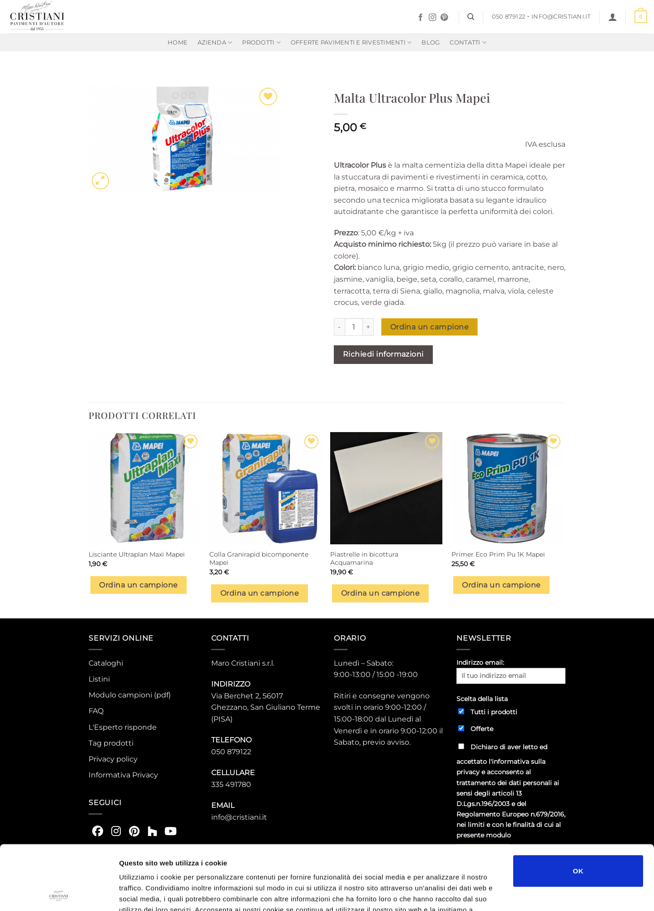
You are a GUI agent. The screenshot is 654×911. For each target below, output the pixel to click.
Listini (99, 679)
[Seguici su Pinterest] (444, 18)
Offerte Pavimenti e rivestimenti (351, 42)
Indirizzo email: (510, 671)
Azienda (215, 42)
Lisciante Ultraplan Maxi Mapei (137, 554)
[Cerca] (470, 16)
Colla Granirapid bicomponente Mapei (258, 558)
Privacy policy (113, 759)
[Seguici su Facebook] (420, 18)
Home (178, 42)
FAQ (96, 711)
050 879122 (508, 16)
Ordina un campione (429, 327)
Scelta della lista (482, 699)
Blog (430, 42)
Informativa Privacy (123, 775)
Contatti (468, 42)
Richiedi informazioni (383, 354)
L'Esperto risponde (123, 727)
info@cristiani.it (560, 16)
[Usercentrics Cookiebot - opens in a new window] (59, 893)
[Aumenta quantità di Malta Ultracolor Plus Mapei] (368, 327)
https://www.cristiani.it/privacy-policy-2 (419, 856)
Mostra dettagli (482, 893)
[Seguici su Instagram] (432, 18)
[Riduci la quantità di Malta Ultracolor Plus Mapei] (339, 327)
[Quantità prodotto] (354, 327)
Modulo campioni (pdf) (130, 695)
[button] (612, 17)
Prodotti (261, 42)
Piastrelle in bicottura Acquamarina (364, 558)
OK (578, 806)
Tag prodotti (111, 743)
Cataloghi (106, 663)
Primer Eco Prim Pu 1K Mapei (498, 554)
